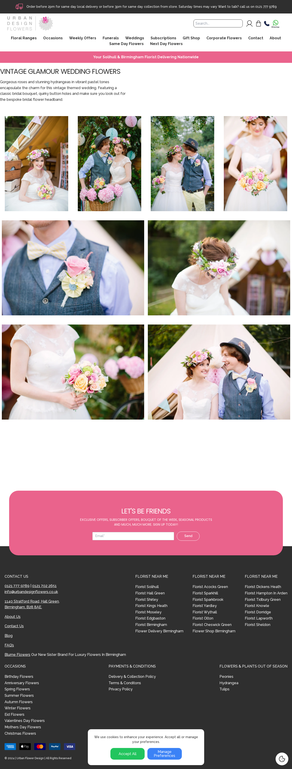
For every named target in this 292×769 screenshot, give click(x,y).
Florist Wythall (205, 612)
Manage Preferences (164, 754)
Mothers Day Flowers (23, 727)
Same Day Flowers (126, 44)
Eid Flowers (14, 714)
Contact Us (14, 626)
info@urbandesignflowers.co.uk (31, 592)
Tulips (224, 689)
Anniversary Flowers (22, 683)
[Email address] (133, 536)
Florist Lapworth (259, 618)
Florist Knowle (257, 606)
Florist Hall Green (150, 593)
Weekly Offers (82, 38)
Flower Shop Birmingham (214, 631)
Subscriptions (163, 38)
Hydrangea (228, 683)
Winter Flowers (18, 708)
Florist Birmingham (151, 625)
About (275, 38)
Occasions (53, 38)
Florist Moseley (148, 612)
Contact (255, 38)
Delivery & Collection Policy (132, 676)
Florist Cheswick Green (212, 625)
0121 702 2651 (44, 586)
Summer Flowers (19, 695)
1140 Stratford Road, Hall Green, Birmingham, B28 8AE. (32, 604)
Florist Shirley (146, 599)
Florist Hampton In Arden (266, 593)
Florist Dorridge (258, 612)
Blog (9, 635)
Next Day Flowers (166, 44)
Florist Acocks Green (210, 587)
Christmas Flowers (20, 733)
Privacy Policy (121, 689)
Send (188, 536)
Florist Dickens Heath (263, 587)
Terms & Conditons (125, 683)
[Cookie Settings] (282, 759)
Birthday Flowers (19, 676)
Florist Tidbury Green (263, 599)
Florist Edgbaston (150, 618)
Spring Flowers (17, 689)
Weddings (134, 38)
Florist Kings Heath (151, 606)
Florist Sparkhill (205, 593)
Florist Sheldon (257, 625)
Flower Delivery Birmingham (159, 631)
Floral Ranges (24, 38)
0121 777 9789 (266, 6)
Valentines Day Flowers (25, 720)
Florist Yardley (205, 606)
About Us (13, 617)
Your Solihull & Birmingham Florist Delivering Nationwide (146, 57)
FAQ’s (9, 645)
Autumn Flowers (19, 702)
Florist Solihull (147, 587)
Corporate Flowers (224, 38)
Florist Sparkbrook (208, 599)
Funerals (111, 38)
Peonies (226, 676)
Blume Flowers (17, 654)
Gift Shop (191, 38)
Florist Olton (203, 618)
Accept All (127, 754)
